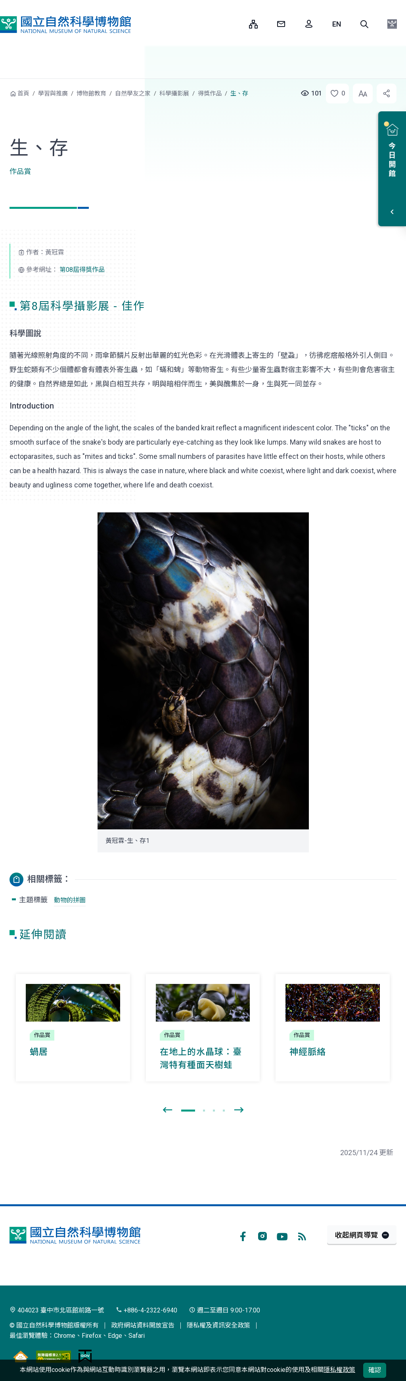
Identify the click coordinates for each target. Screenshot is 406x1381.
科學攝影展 (174, 93)
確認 (374, 1370)
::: (237, 24)
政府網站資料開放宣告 (142, 1325)
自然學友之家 (133, 93)
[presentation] (167, 1110)
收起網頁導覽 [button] (356, 1235)
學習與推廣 (53, 93)
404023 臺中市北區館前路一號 (57, 1310)
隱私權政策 (339, 1369)
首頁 (23, 93)
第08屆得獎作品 (82, 269)
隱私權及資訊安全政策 (218, 1325)
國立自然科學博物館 (65, 25)
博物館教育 (91, 93)
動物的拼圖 (70, 900)
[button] (364, 24)
